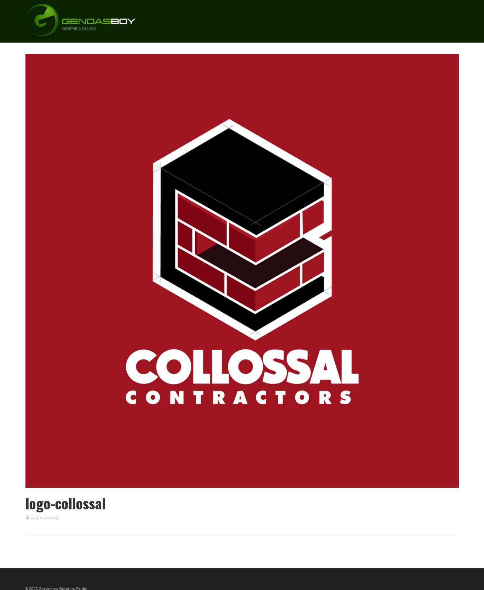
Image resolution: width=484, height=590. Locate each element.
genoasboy (46, 518)
